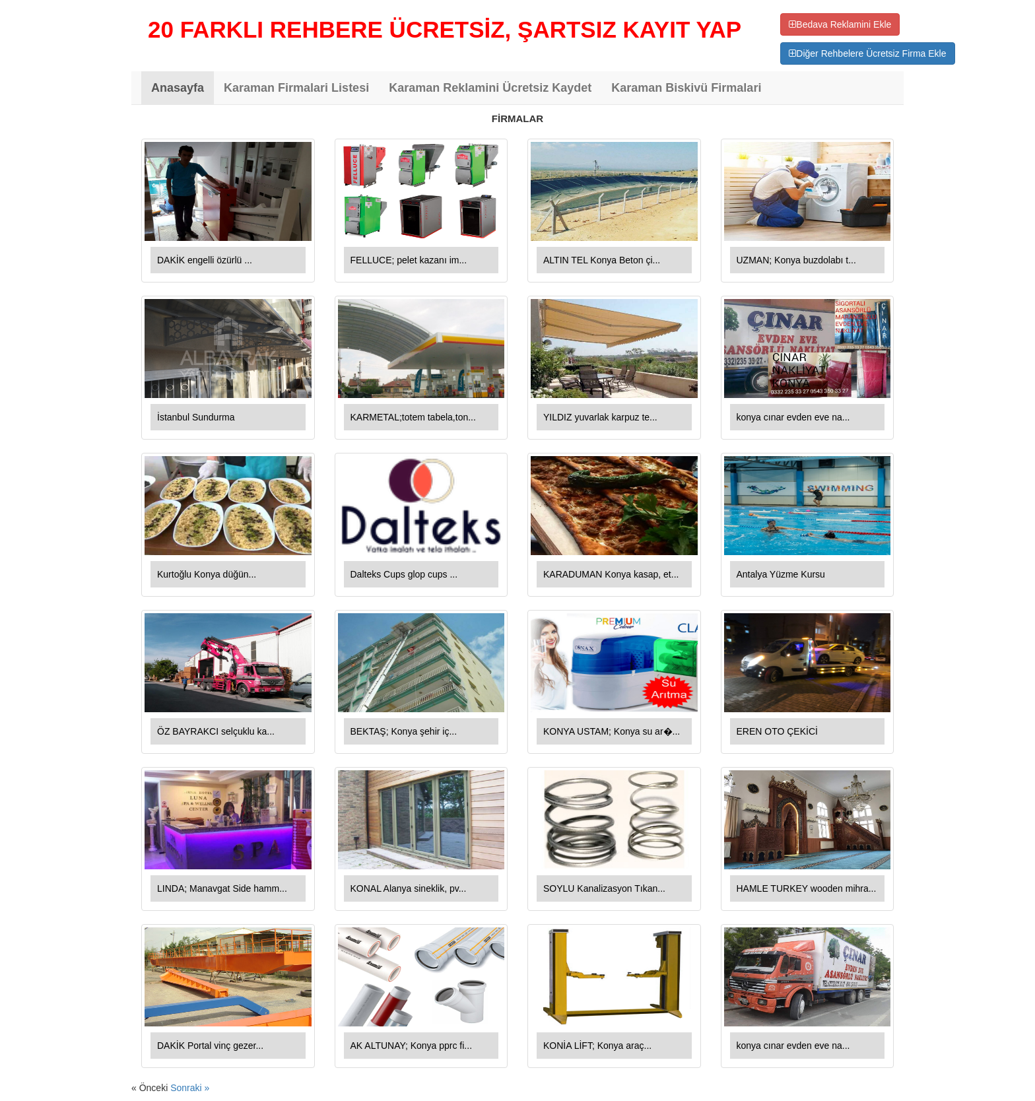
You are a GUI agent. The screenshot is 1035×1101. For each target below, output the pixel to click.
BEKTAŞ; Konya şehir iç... (404, 731)
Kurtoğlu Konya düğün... (206, 574)
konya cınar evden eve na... (793, 417)
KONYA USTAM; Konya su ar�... (611, 731)
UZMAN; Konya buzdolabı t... (796, 260)
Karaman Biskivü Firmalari (686, 87)
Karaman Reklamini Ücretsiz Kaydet (490, 87)
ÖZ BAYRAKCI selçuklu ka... (216, 731)
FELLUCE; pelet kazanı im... (409, 260)
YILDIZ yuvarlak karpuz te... (600, 417)
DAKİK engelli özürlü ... (204, 260)
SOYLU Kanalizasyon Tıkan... (604, 888)
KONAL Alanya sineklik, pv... (409, 888)
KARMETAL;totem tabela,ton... (413, 417)
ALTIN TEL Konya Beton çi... (601, 260)
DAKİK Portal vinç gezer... (210, 1045)
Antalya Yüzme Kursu (781, 574)
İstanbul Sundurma (196, 417)
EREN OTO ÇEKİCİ (777, 731)
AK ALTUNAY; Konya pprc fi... (412, 1045)
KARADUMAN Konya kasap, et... (611, 574)
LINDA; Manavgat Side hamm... (222, 888)
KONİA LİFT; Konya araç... (597, 1045)
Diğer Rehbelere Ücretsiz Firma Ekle (867, 53)
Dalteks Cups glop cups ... (404, 574)
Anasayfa (177, 87)
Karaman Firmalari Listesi (296, 87)
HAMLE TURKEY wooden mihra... (807, 888)
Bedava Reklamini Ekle (840, 24)
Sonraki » (189, 1088)
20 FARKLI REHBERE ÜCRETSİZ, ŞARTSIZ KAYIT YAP (444, 29)
